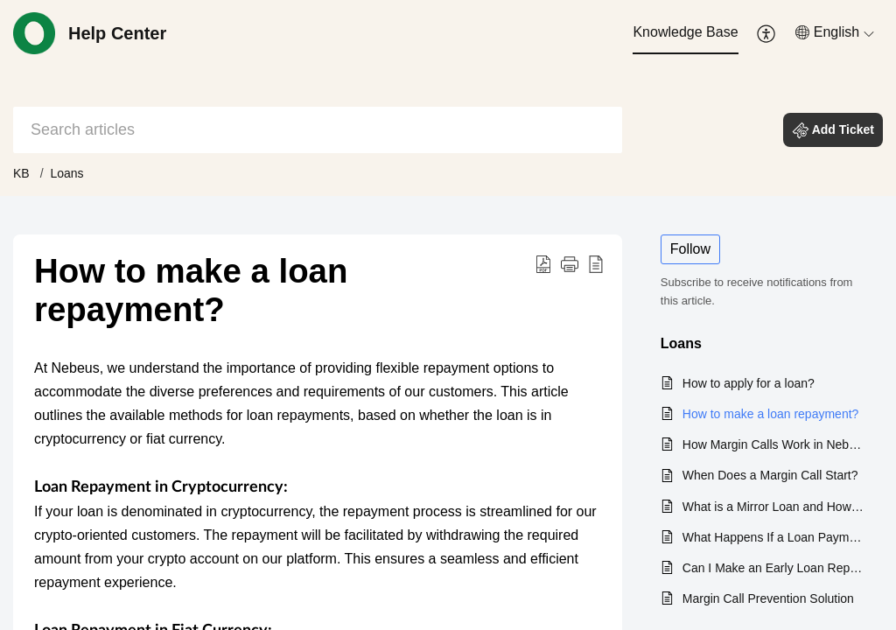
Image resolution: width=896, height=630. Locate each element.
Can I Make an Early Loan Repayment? (773, 568)
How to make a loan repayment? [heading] (190, 290)
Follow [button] (690, 249)
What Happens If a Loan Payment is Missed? (773, 537)
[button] (767, 33)
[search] (317, 130)
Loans (66, 173)
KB (21, 173)
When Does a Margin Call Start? (770, 475)
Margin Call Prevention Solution (768, 599)
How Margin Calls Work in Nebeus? (773, 445)
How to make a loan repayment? (770, 414)
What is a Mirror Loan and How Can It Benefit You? (773, 507)
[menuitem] (685, 33)
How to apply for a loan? (748, 383)
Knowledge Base (685, 31)
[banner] (448, 98)
